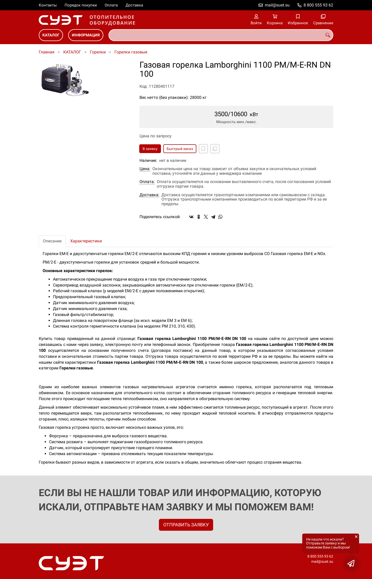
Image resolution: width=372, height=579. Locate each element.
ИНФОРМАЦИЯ (86, 35)
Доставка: (149, 195)
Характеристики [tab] (86, 241)
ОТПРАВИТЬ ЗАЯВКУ (186, 524)
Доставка (134, 5)
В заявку (150, 149)
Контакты (48, 5)
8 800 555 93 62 (318, 5)
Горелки (98, 52)
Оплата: (147, 181)
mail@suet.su (277, 5)
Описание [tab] (52, 241)
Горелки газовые (130, 52)
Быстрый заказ (180, 149)
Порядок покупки (81, 5)
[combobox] (221, 35)
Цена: (145, 168)
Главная (47, 52)
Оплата (111, 5)
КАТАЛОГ (50, 35)
